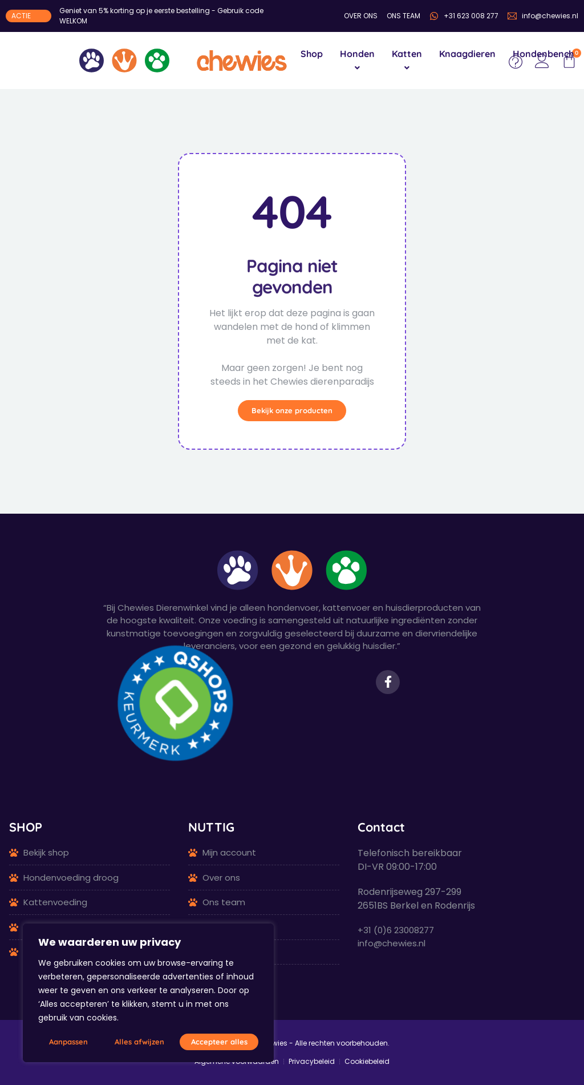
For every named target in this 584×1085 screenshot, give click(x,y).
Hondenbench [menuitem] (543, 53)
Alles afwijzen (139, 1041)
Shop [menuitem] (312, 53)
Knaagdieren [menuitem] (467, 53)
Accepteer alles (219, 1041)
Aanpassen (68, 1041)
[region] (148, 992)
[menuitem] (357, 60)
